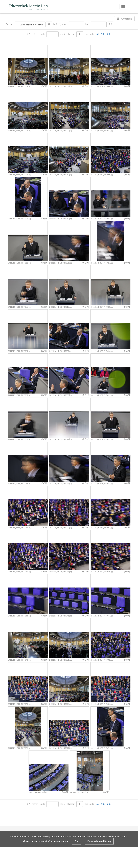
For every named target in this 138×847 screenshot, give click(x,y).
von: (64, 24)
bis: (87, 24)
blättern (71, 34)
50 (97, 33)
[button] (110, 24)
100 (103, 33)
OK (76, 841)
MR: (55, 24)
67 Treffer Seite (36, 34)
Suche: (10, 24)
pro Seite (97, 34)
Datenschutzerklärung (99, 841)
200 (109, 33)
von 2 (62, 34)
